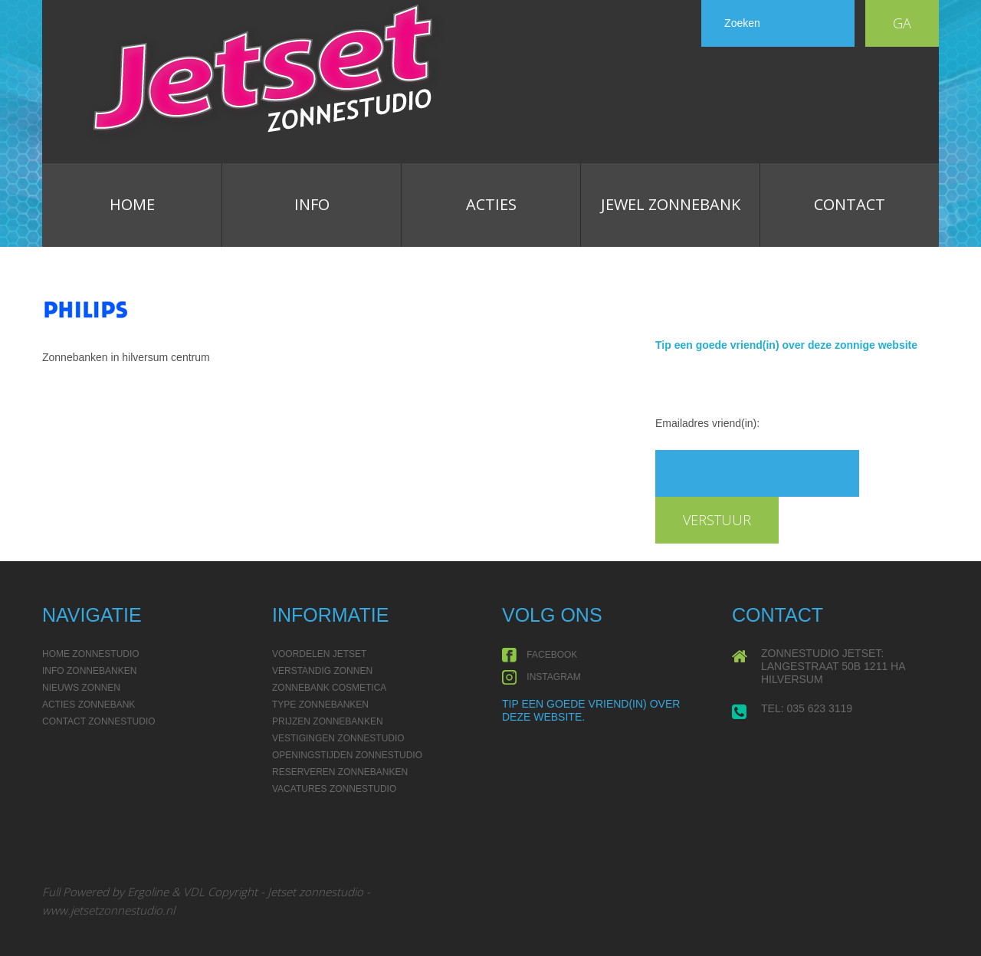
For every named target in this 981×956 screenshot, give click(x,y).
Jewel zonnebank (670, 204)
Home (132, 204)
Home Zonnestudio (90, 654)
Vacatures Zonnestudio (334, 789)
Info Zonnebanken (89, 670)
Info (312, 204)
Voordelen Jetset (319, 654)
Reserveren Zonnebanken (340, 772)
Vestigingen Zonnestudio (338, 738)
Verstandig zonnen (322, 670)
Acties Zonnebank (88, 704)
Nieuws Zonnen (81, 687)
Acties (491, 204)
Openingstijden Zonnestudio (347, 755)
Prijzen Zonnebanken (327, 721)
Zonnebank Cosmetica (329, 687)
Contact (849, 204)
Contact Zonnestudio (99, 721)
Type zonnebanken (320, 704)
